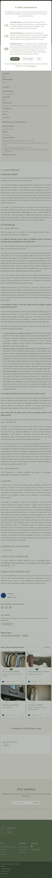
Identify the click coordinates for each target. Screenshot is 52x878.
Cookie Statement (31, 66)
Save (38, 59)
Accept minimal (28, 59)
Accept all (14, 59)
